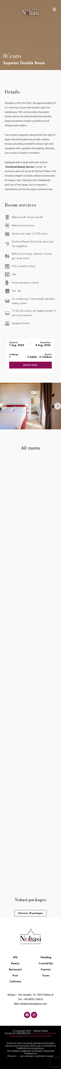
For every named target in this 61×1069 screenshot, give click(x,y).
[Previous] (3, 406)
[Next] (57, 406)
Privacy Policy (40, 1033)
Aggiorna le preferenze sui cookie (34, 1036)
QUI (18, 1056)
